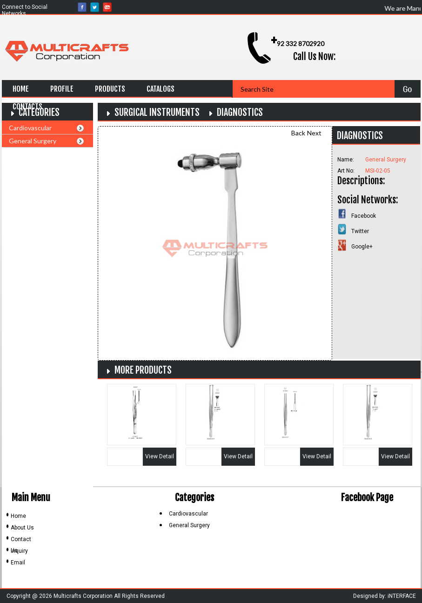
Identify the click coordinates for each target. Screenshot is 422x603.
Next (314, 133)
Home (21, 89)
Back (298, 133)
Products (110, 89)
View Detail (159, 456)
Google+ (362, 246)
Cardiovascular (30, 128)
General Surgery (32, 141)
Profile (62, 89)
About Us (22, 527)
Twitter (360, 231)
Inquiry (19, 551)
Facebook (363, 216)
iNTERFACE (402, 596)
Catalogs (160, 89)
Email (18, 562)
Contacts (27, 106)
